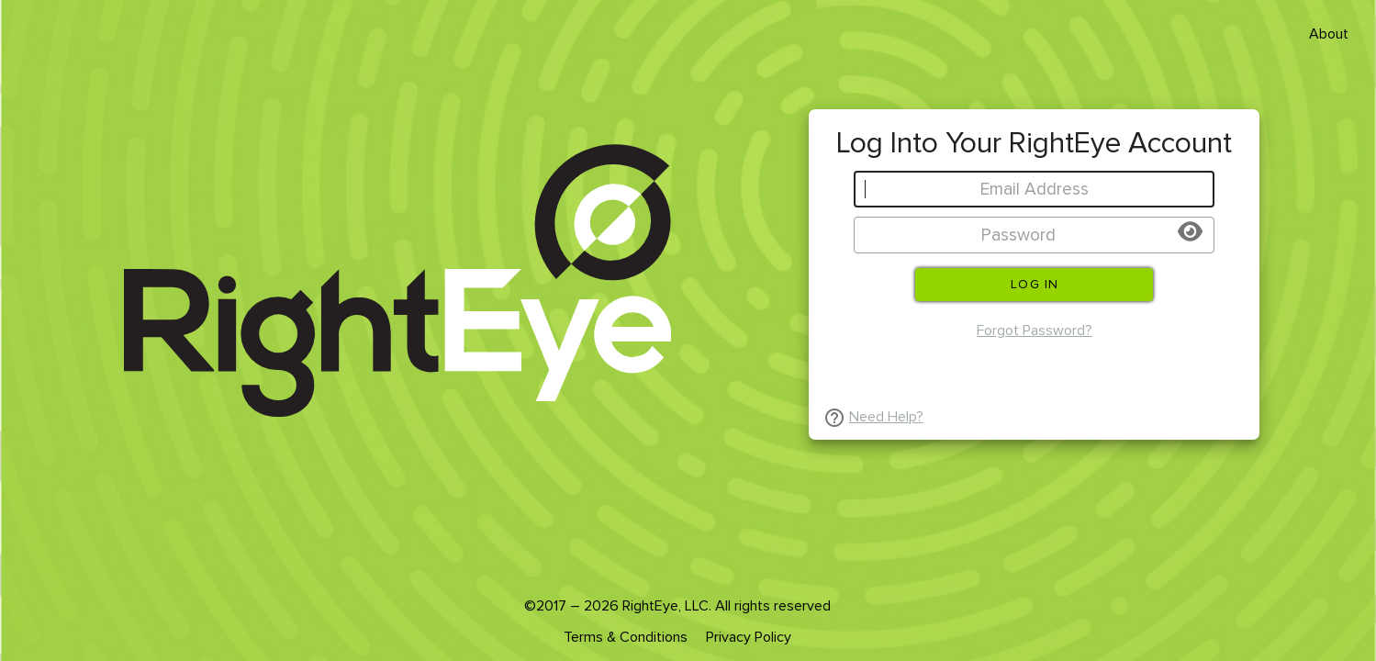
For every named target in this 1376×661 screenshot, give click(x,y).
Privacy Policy (748, 637)
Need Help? (886, 417)
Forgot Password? (1034, 330)
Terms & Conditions (626, 637)
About (1328, 34)
